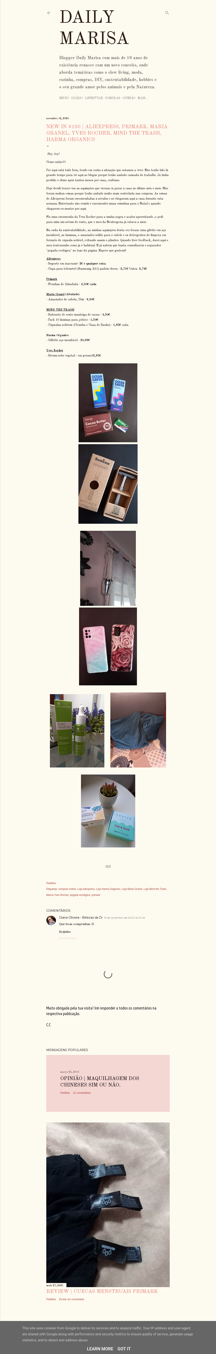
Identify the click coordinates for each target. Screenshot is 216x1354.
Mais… (143, 98)
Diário (77, 98)
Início (64, 98)
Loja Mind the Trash (155, 889)
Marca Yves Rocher (57, 895)
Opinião (129, 98)
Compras (112, 98)
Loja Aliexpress (86, 889)
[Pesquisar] (167, 12)
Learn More (100, 1348)
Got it (124, 1348)
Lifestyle (94, 98)
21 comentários (82, 1092)
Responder (67, 938)
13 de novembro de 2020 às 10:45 (124, 917)
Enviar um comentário (71, 1299)
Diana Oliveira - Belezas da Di (80, 917)
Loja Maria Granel (132, 889)
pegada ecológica (80, 895)
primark (96, 895)
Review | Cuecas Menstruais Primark (102, 1291)
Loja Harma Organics (108, 889)
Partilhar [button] (51, 883)
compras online (67, 889)
